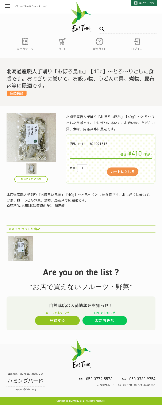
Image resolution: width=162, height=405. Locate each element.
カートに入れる (122, 171)
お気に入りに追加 (31, 179)
